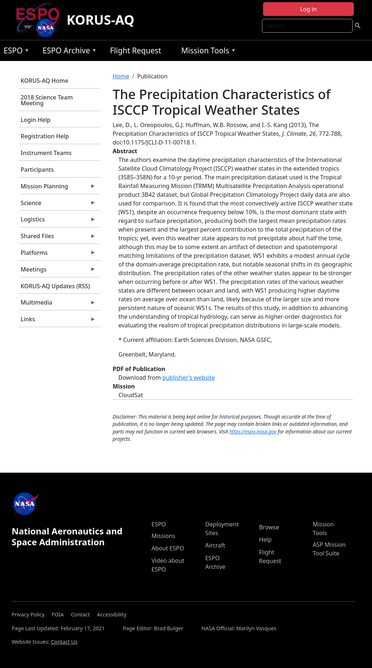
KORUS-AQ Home (44, 81)
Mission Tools (207, 51)
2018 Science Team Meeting (47, 100)
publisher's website (188, 378)
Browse (269, 527)
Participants (37, 170)
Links (57, 321)
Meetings (57, 271)
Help (265, 539)
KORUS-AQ (100, 20)
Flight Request (135, 50)
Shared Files (57, 238)
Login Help (35, 120)
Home (121, 76)
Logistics (57, 221)
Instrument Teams (46, 153)
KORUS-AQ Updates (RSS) (55, 286)
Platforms (57, 254)
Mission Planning (57, 188)
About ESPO (167, 548)
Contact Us (64, 641)
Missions (163, 536)
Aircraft (215, 545)
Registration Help (45, 136)
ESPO (14, 51)
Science (57, 205)
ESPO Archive (68, 51)
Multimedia (57, 304)
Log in (308, 9)
